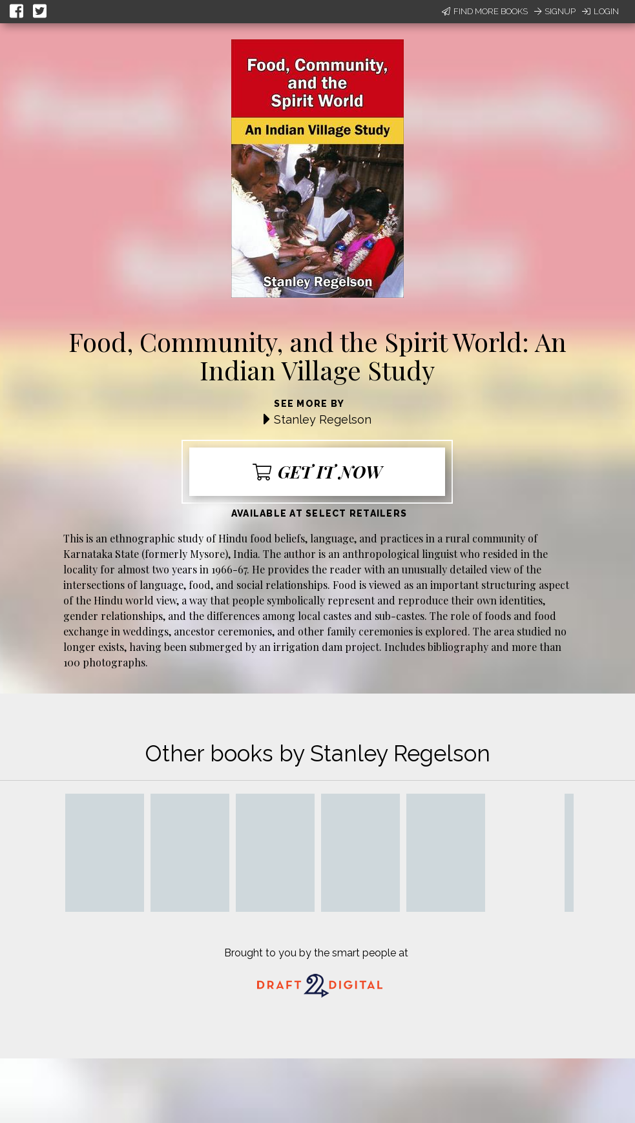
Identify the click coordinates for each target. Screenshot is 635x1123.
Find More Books (485, 11)
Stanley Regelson (322, 419)
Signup (555, 11)
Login (600, 11)
